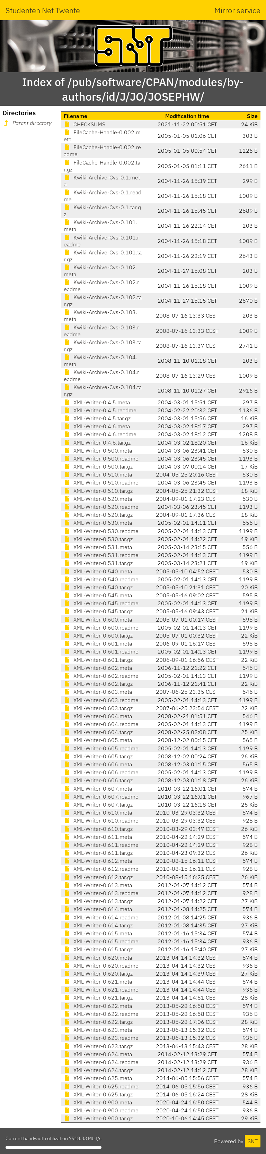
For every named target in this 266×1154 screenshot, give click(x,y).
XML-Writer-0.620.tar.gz (98, 973)
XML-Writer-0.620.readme (101, 965)
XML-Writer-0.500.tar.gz (98, 466)
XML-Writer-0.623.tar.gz (98, 1046)
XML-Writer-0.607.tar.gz (98, 804)
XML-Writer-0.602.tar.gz (98, 683)
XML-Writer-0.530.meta (98, 522)
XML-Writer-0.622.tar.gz (98, 1021)
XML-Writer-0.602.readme (101, 675)
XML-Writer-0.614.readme (101, 917)
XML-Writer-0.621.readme (101, 989)
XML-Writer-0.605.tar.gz (98, 756)
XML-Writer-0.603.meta (98, 691)
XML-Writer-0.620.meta (98, 957)
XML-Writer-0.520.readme (101, 506)
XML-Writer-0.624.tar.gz (98, 1070)
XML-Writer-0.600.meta (98, 619)
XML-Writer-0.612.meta (98, 860)
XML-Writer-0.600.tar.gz (98, 635)
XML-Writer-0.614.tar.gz (98, 925)
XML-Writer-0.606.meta (98, 764)
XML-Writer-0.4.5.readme (100, 410)
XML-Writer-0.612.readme (101, 868)
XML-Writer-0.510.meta (98, 474)
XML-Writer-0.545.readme (101, 603)
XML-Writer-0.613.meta (98, 885)
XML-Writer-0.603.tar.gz (98, 708)
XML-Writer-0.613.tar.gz (98, 901)
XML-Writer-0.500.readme (101, 458)
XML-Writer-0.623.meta (98, 1029)
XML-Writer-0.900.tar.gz (98, 1118)
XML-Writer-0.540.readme (101, 579)
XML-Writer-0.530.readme (101, 531)
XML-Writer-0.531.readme (101, 554)
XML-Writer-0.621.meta (98, 981)
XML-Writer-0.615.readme (101, 941)
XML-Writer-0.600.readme (101, 627)
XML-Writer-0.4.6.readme (100, 434)
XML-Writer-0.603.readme (101, 700)
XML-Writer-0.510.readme (101, 482)
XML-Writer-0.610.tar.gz (98, 828)
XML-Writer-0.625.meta (98, 1078)
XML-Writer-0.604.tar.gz (98, 731)
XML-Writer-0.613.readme (101, 893)
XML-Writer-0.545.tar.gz (98, 611)
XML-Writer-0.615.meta (98, 933)
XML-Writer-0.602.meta (98, 667)
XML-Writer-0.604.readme (101, 724)
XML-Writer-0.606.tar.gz (98, 780)
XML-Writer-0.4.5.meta (97, 402)
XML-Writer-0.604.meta (98, 716)
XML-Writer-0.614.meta (98, 908)
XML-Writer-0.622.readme (101, 1013)
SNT (253, 1141)
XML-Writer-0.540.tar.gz (98, 587)
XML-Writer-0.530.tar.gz (98, 539)
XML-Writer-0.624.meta (98, 1054)
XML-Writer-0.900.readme (101, 1110)
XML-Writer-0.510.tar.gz (98, 490)
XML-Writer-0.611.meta (98, 836)
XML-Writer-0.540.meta (98, 571)
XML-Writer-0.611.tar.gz (98, 852)
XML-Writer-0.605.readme (101, 748)
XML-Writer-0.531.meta (98, 547)
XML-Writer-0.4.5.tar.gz (97, 418)
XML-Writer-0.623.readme (101, 1037)
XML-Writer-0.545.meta (98, 595)
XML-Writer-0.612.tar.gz (98, 877)
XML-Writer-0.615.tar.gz (98, 949)
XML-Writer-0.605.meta (98, 739)
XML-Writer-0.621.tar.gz (98, 997)
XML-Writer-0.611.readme (101, 844)
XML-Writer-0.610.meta (98, 812)
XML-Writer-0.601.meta (98, 643)
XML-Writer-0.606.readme (101, 772)
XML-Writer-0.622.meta (98, 1005)
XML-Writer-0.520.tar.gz (98, 514)
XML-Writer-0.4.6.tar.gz (97, 442)
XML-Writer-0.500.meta (98, 450)
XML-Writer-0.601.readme (101, 651)
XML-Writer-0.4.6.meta (97, 426)
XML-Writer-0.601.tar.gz (98, 659)
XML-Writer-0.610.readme (101, 820)
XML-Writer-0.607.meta (98, 788)
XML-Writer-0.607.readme (101, 796)
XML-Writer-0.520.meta (98, 498)
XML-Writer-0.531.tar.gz (98, 562)
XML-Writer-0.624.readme (101, 1062)
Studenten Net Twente (43, 10)
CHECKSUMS (84, 124)
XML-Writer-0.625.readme (101, 1086)
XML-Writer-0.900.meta (98, 1102)
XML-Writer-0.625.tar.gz (98, 1094)
